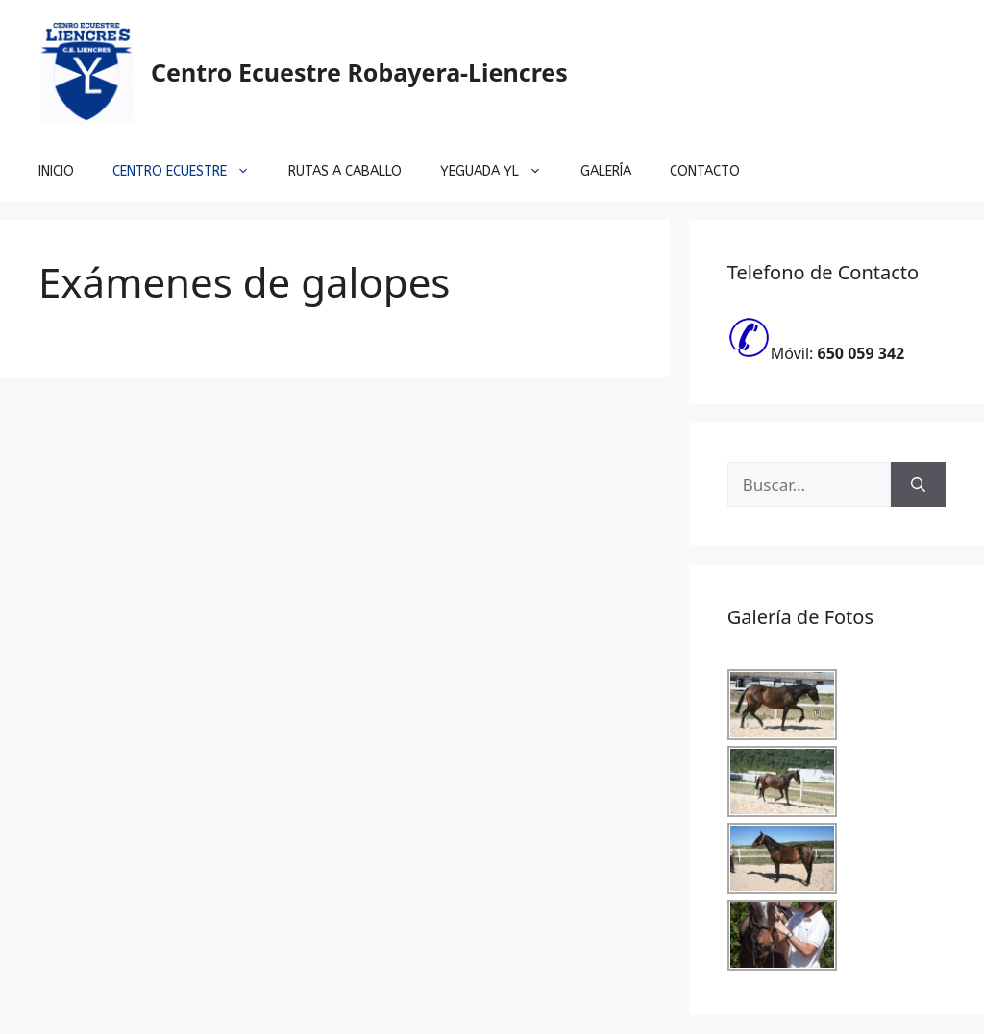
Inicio (56, 171)
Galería (605, 171)
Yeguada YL (500, 172)
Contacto (705, 171)
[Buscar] (918, 485)
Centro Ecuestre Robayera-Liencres (359, 72)
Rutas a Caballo (345, 171)
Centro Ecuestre (190, 172)
